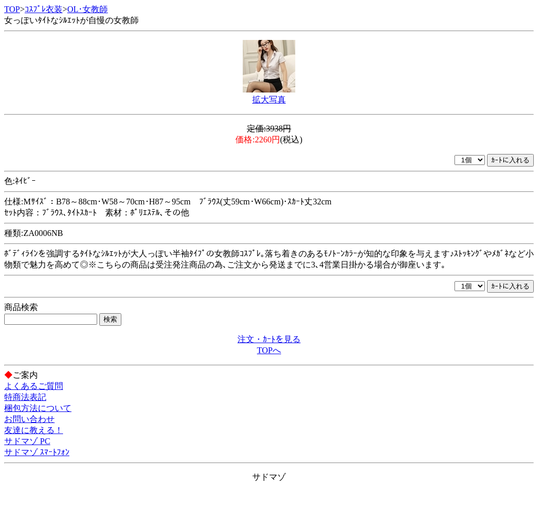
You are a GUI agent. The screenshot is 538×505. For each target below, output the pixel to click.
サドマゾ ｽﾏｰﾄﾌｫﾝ (36, 452)
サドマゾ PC (27, 441)
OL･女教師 (87, 9)
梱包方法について (37, 408)
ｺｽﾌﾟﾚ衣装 (44, 9)
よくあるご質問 (33, 386)
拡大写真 (269, 99)
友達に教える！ (33, 430)
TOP (12, 9)
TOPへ (269, 350)
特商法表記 (25, 397)
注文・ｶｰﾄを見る (269, 339)
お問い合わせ (29, 419)
